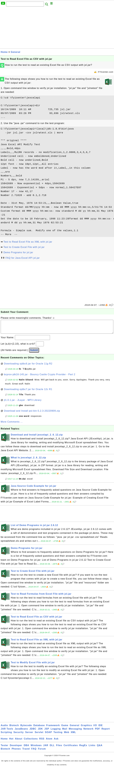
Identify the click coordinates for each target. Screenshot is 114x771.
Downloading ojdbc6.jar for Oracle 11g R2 (28, 366)
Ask (56, 741)
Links (92, 748)
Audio (4, 728)
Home (4, 52)
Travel (26, 751)
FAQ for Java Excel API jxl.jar (22, 258)
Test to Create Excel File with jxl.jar (24, 247)
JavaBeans (21, 731)
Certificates (71, 748)
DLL (52, 748)
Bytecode (26, 728)
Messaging (75, 731)
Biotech (14, 728)
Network (88, 731)
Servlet (39, 735)
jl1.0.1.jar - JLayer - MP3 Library (23, 403)
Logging (56, 731)
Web (66, 735)
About (18, 741)
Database (39, 728)
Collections (31, 741)
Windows (36, 748)
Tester (4, 748)
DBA (26, 748)
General (15, 52)
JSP (46, 731)
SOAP (48, 735)
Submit (34, 353)
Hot (11, 741)
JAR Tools (7, 731)
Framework (53, 728)
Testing (57, 735)
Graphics (86, 728)
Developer (16, 748)
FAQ (33, 751)
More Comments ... (12, 424)
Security (18, 735)
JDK (40, 731)
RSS (41, 741)
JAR (45, 748)
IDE (100, 728)
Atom (49, 741)
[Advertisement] (57, 28)
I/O (95, 728)
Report (106, 731)
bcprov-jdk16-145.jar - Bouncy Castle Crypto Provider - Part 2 (39, 377)
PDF (97, 731)
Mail (64, 731)
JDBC (32, 731)
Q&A (100, 748)
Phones (16, 751)
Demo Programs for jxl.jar (18, 252)
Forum (42, 751)
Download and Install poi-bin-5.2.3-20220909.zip (32, 413)
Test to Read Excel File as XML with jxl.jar (27, 242)
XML (73, 735)
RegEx (83, 748)
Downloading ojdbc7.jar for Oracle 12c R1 (28, 392)
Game (64, 728)
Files (59, 748)
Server (29, 735)
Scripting (6, 735)
